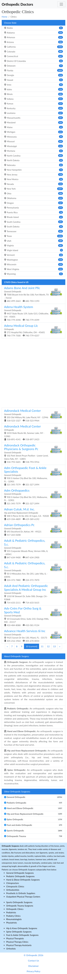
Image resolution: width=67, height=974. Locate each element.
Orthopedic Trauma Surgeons (19, 905)
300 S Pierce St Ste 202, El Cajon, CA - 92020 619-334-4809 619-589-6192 (32, 513)
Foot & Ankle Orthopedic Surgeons (22, 935)
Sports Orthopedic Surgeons (19, 902)
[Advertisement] (33, 372)
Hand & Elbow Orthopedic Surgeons (23, 879)
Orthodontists (12, 890)
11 (42, 646)
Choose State (10, 22)
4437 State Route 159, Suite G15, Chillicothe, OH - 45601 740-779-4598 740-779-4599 (32, 313)
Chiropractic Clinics (15, 886)
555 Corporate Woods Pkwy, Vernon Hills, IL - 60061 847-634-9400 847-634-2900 (32, 549)
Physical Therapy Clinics (17, 942)
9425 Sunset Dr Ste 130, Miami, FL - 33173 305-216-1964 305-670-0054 (32, 635)
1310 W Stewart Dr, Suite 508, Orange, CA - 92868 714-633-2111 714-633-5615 (32, 594)
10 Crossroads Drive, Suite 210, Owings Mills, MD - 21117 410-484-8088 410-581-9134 (32, 616)
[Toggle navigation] (61, 4)
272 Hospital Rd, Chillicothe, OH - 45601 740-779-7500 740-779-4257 (32, 330)
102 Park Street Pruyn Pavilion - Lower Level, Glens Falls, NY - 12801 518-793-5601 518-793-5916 (32, 453)
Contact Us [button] (33, 960)
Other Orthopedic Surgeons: (17, 791)
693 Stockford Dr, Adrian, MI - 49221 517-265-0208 (32, 529)
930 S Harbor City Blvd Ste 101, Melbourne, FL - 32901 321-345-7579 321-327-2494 (32, 496)
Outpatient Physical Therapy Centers (23, 896)
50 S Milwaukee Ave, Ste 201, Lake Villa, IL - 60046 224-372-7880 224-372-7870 (32, 571)
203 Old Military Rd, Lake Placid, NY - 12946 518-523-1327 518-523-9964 (32, 415)
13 (54, 646)
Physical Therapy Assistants (18, 945)
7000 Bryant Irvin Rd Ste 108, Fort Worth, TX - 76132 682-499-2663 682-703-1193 (32, 294)
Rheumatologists (14, 919)
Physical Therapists (15, 938)
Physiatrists (11, 922)
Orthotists (11, 948)
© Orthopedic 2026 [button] (33, 955)
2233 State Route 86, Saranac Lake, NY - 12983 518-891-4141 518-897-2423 (32, 432)
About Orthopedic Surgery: (16, 656)
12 (48, 646)
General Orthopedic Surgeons (20, 873)
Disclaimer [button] (33, 966)
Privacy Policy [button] (33, 971)
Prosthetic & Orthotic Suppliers (20, 893)
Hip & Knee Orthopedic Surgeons (21, 928)
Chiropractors (12, 883)
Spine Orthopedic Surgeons (19, 931)
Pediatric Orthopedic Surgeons (20, 876)
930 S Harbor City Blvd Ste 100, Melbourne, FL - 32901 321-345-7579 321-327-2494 (32, 476)
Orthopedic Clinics (14, 909)
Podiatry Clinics (13, 916)
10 (31, 646)
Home (4, 16)
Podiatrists (11, 912)
